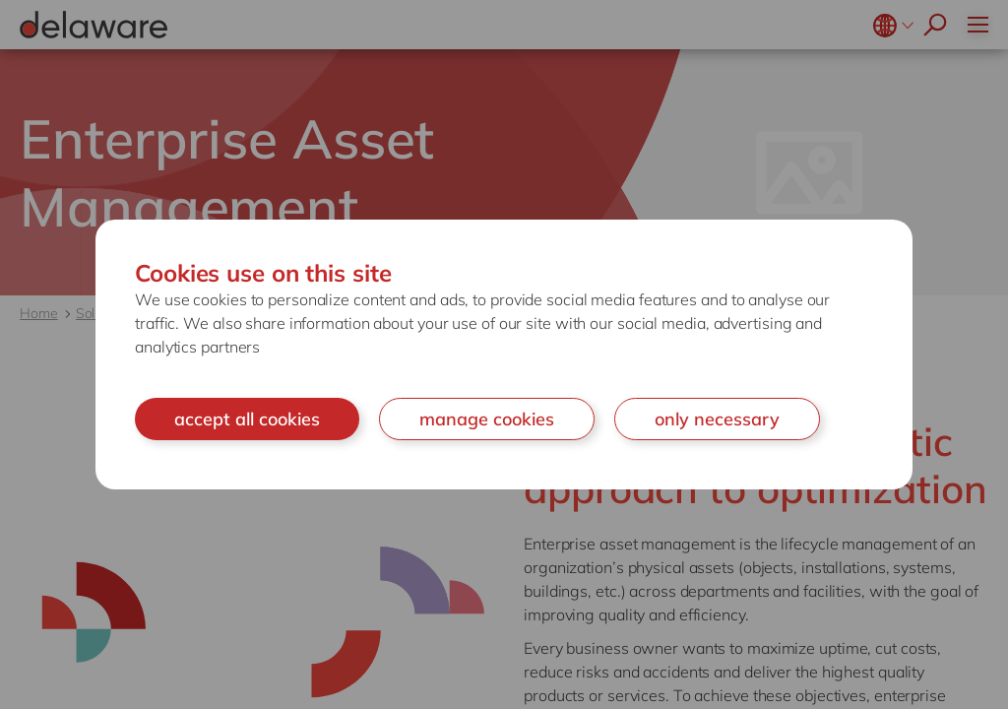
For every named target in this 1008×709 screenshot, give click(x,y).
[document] (504, 355)
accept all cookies (247, 419)
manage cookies (486, 419)
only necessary (717, 419)
